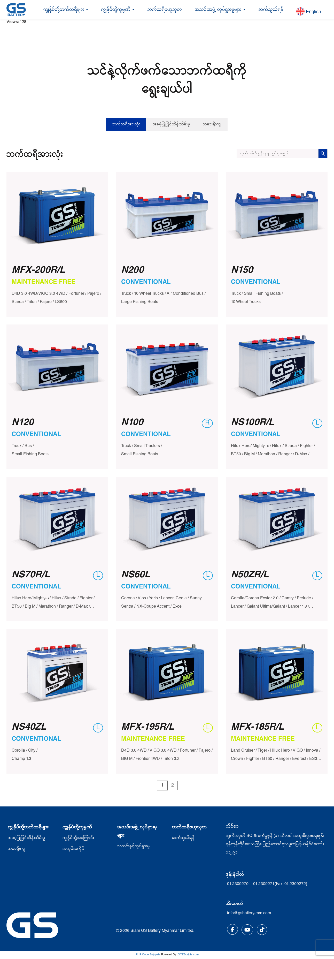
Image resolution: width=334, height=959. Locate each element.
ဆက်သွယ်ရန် (270, 9)
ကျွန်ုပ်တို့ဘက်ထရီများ (65, 9)
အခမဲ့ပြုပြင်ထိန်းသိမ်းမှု (171, 125)
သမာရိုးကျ (16, 849)
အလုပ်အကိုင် (73, 849)
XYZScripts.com (188, 954)
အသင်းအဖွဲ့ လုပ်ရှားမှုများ (220, 9)
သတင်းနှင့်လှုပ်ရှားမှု (133, 846)
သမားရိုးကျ (212, 125)
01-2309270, (239, 884)
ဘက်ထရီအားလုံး (126, 125)
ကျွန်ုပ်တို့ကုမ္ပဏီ (117, 9)
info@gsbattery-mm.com (249, 913)
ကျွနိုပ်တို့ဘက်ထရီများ (28, 827)
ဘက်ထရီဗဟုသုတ (164, 9)
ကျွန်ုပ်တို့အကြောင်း (78, 838)
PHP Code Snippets (148, 954)
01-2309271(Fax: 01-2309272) (280, 884)
